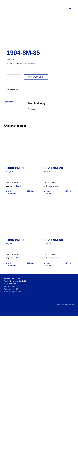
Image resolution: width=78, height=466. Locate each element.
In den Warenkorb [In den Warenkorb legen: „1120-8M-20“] (49, 192)
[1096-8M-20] (20, 218)
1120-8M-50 (53, 240)
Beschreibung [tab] (9, 102)
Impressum (60, 304)
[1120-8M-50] (58, 218)
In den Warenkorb (35, 77)
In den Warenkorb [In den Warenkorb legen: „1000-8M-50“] (12, 192)
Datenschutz (69, 304)
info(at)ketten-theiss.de (17, 292)
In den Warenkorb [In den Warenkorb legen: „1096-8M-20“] (12, 264)
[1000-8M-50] (20, 146)
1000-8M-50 (15, 168)
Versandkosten (29, 64)
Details (31, 191)
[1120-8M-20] (58, 146)
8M (17, 89)
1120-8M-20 (53, 168)
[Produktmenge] (14, 77)
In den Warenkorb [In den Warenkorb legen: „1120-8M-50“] (49, 264)
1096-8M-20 (15, 240)
